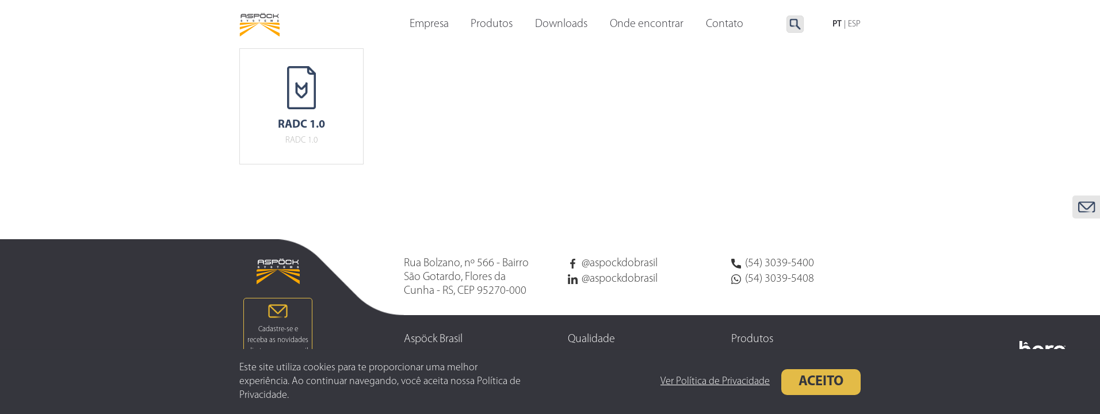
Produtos (492, 24)
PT (837, 24)
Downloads (561, 24)
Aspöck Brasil (433, 339)
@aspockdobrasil (613, 263)
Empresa (429, 24)
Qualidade (591, 339)
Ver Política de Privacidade (712, 381)
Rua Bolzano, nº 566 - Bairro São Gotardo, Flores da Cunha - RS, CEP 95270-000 (466, 277)
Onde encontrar (646, 24)
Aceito (818, 382)
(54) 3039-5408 (772, 279)
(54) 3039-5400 (772, 263)
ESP (854, 24)
